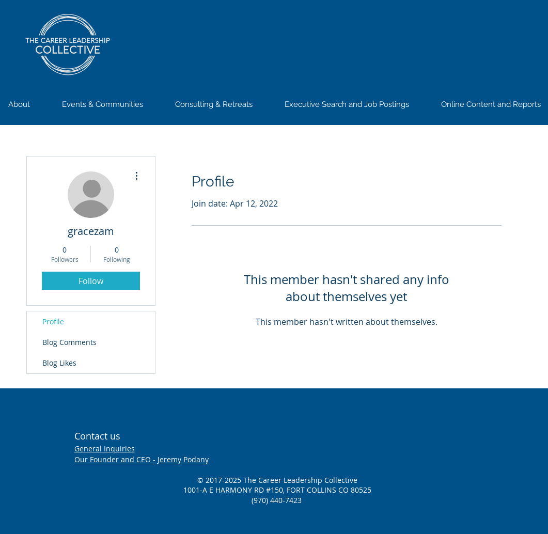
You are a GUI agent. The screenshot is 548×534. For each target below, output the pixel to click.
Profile (53, 321)
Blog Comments (69, 342)
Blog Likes (59, 363)
